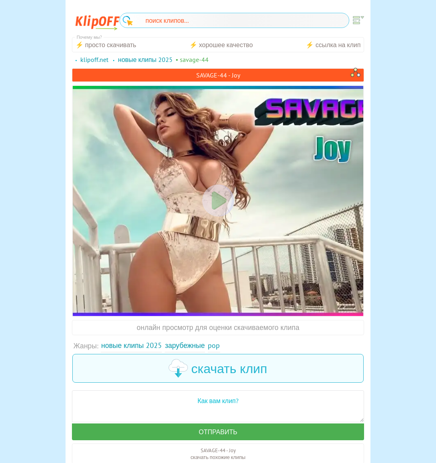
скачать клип (218, 368)
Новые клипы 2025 (131, 345)
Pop (214, 345)
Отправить (218, 432)
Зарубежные (185, 345)
